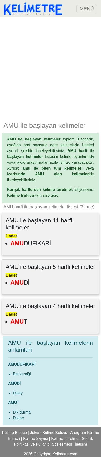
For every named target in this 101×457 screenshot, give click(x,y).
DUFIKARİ (30, 243)
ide (50, 174)
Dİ (20, 282)
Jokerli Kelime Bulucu (48, 433)
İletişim (81, 444)
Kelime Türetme (65, 438)
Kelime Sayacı (35, 438)
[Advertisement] (50, 67)
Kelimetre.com (64, 454)
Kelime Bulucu (14, 433)
